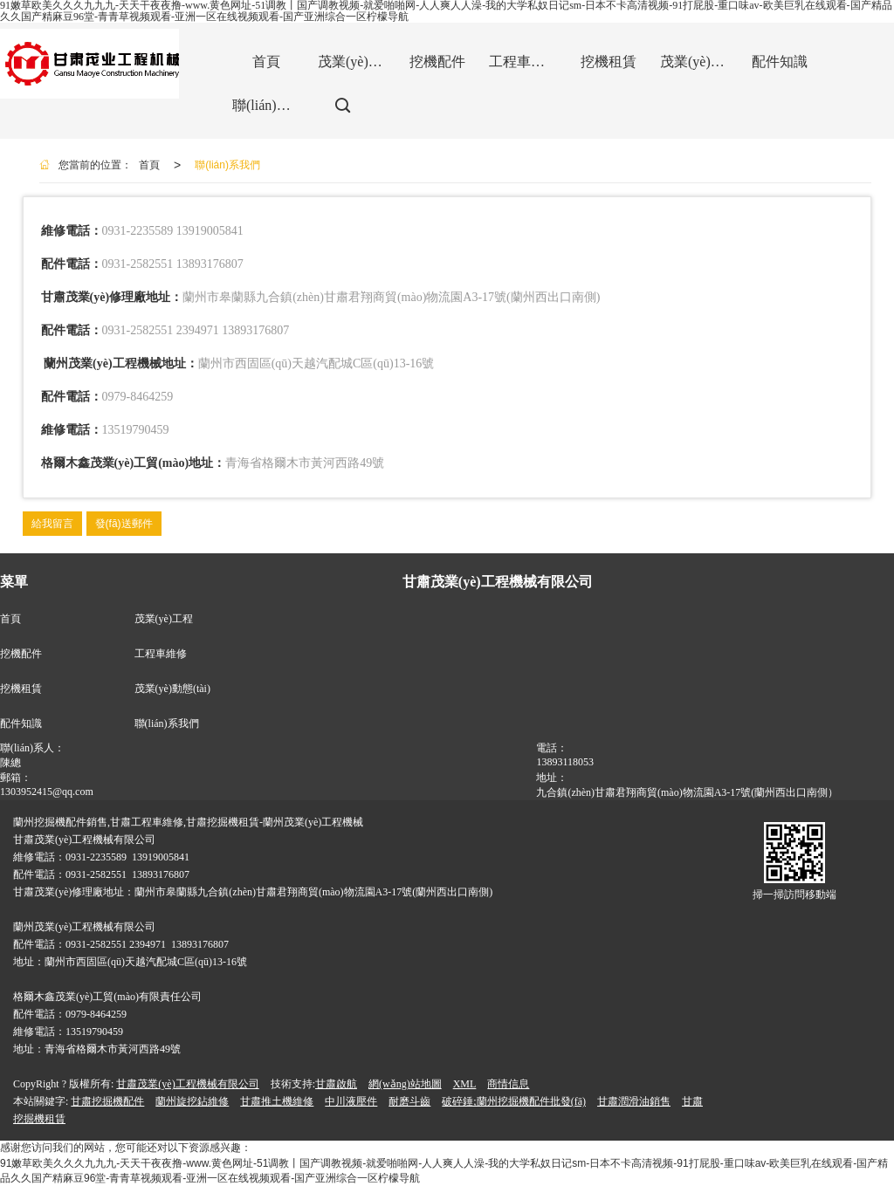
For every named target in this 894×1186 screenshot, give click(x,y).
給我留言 (52, 524)
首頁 (149, 165)
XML (465, 1084)
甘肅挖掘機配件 (107, 1101)
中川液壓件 (351, 1101)
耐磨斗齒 (409, 1101)
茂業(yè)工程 (163, 619)
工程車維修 (160, 654)
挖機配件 (21, 654)
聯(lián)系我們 (227, 165)
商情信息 (508, 1084)
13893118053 (565, 762)
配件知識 (21, 723)
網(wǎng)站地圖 (405, 1084)
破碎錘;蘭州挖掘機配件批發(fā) (514, 1101)
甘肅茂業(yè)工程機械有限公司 (187, 1084)
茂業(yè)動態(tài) (172, 688)
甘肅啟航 (336, 1084)
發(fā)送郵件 (124, 524)
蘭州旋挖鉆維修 (192, 1101)
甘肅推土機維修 (276, 1101)
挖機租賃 (21, 688)
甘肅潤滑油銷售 (633, 1101)
